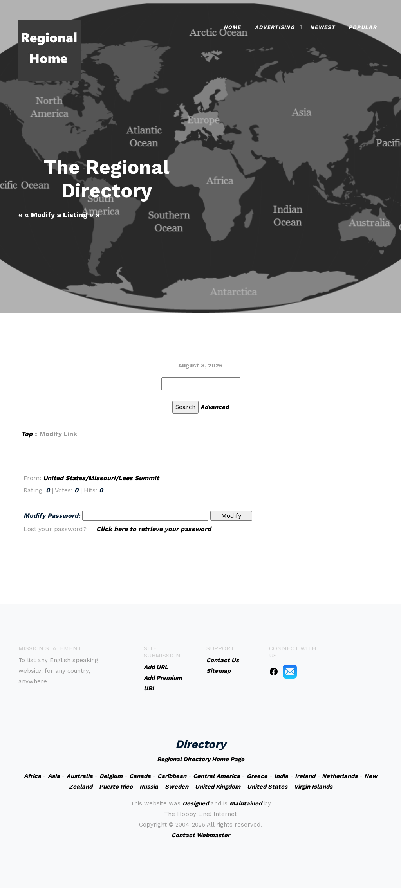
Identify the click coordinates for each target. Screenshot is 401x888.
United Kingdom (217, 786)
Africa (32, 776)
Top (27, 434)
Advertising (274, 27)
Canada (140, 776)
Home (232, 27)
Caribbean (171, 776)
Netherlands (340, 776)
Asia (54, 776)
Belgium (111, 776)
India (281, 776)
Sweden (176, 786)
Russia (148, 786)
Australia (80, 776)
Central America (216, 776)
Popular (363, 27)
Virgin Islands (313, 786)
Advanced (214, 407)
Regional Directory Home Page (200, 759)
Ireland (305, 776)
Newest (322, 27)
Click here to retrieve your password (153, 529)
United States (267, 786)
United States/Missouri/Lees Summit (101, 478)
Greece (257, 776)
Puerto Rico (116, 786)
